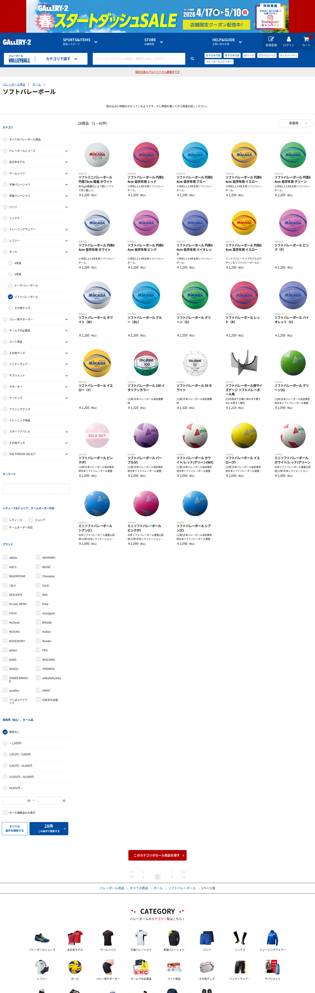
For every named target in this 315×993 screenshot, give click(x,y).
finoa (45, 568)
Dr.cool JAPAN (17, 568)
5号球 (17, 265)
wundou (14, 655)
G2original (48, 577)
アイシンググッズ (19, 400)
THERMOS (48, 633)
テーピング (15, 389)
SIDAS (12, 624)
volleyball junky (51, 642)
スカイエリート (267, 55)
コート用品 (15, 333)
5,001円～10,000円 (20, 721)
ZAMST (46, 655)
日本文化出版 (50, 664)
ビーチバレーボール (26, 276)
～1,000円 (15, 698)
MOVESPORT (17, 605)
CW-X (12, 549)
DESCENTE (15, 559)
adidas (13, 522)
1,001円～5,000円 (20, 709)
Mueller (46, 605)
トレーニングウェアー (22, 220)
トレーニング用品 (19, 411)
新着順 (293, 123)
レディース (15, 493)
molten (46, 596)
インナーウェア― (19, 355)
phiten (13, 614)
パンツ (13, 198)
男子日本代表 (232, 55)
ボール (36, 84)
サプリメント (17, 366)
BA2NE (46, 531)
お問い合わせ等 (223, 41)
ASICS (12, 531)
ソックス (14, 209)
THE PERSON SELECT (22, 445)
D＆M (45, 549)
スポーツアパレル (19, 422)
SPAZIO (13, 633)
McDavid (14, 587)
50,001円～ (16, 743)
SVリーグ (249, 55)
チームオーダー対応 (21, 500)
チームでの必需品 (19, 321)
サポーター (15, 377)
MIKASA (47, 587)
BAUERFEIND (17, 540)
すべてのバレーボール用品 (25, 130)
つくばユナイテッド (18, 665)
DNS (44, 559)
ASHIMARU (49, 522)
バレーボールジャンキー (219, 62)
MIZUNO (14, 596)
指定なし (14, 687)
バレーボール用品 (14, 84)
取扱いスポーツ (76, 41)
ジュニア (40, 493)
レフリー (14, 231)
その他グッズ (22, 299)
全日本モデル (17, 153)
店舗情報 (150, 41)
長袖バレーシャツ (19, 187)
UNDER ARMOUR (18, 644)
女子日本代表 (213, 55)
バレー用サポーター (21, 310)
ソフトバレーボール (26, 288)
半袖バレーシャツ (19, 175)
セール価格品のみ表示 (22, 768)
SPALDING (48, 624)
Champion (48, 540)
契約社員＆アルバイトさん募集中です (157, 72)
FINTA (13, 577)
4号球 (17, 254)
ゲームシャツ (17, 164)
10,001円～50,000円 (21, 732)
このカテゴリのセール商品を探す (157, 810)
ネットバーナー (288, 55)
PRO (45, 614)
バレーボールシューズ (22, 142)
